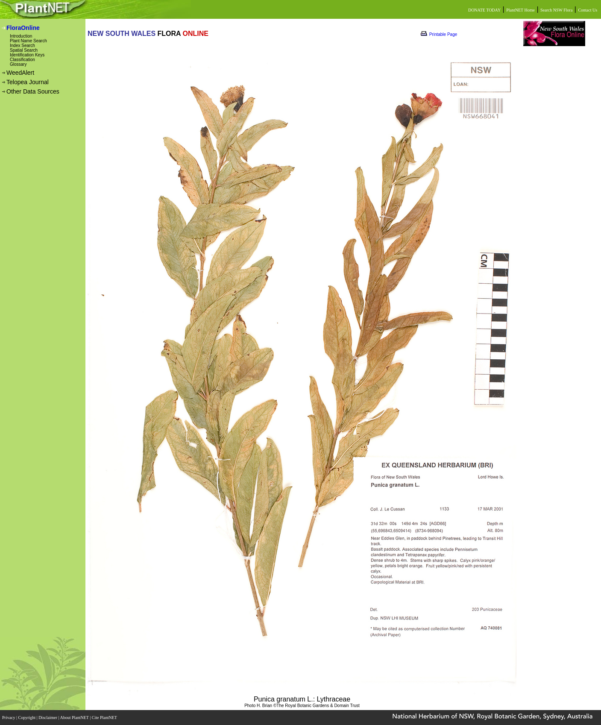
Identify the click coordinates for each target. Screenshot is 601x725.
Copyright (27, 717)
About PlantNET (75, 717)
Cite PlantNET (105, 717)
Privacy (9, 717)
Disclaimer (48, 717)
